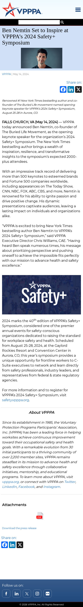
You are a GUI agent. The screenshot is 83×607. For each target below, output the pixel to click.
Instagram (51, 487)
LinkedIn (9, 487)
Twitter (69, 482)
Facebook (26, 487)
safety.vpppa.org (15, 400)
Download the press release (19, 528)
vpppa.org (10, 482)
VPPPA (6, 74)
